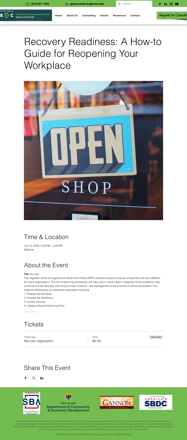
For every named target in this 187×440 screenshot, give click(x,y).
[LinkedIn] (166, 4)
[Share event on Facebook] (25, 378)
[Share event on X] (33, 378)
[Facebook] (160, 4)
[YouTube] (177, 4)
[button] (104, 15)
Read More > (32, 311)
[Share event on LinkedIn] (41, 378)
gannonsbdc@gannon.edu (87, 3)
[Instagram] (171, 4)
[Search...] (133, 4)
